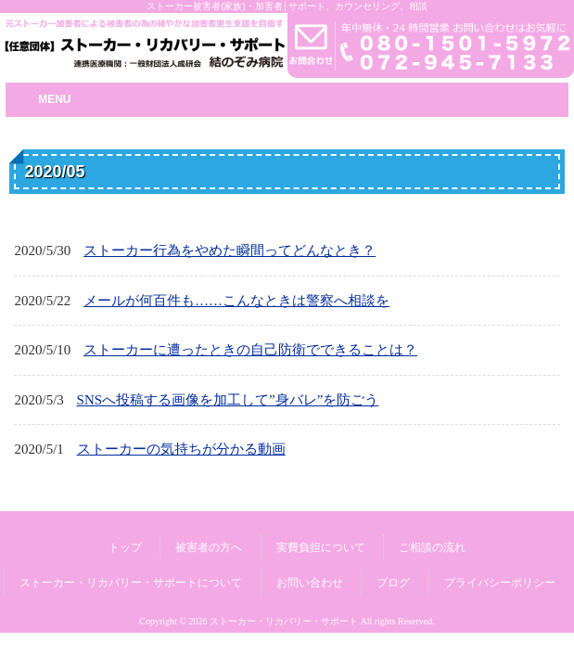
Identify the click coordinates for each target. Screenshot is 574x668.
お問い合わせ (309, 582)
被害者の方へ (208, 547)
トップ (125, 547)
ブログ (393, 582)
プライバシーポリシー (499, 582)
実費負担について (320, 547)
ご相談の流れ (432, 547)
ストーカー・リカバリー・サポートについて (130, 582)
